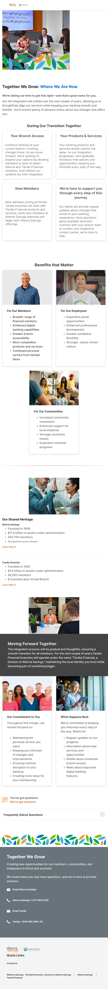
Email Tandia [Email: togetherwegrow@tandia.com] (16, 911)
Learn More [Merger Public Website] (8, 546)
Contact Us (12, 963)
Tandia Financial (14, 977)
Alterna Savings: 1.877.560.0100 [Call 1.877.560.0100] (28, 900)
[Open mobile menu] (4, 4)
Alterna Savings (85, 974)
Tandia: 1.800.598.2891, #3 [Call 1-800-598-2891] (25, 921)
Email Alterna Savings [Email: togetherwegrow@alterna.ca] (21, 889)
